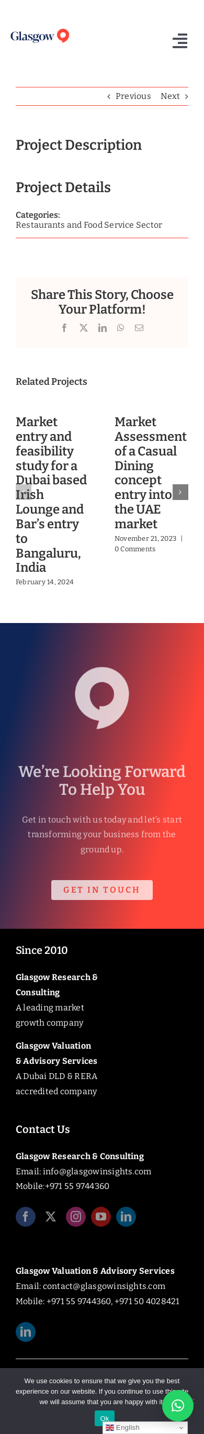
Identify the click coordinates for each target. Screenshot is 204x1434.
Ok (104, 1418)
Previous (133, 96)
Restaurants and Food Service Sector (89, 225)
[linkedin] (126, 1219)
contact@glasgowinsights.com (104, 1286)
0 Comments (135, 549)
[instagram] (76, 1219)
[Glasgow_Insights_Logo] (39, 30)
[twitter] (51, 1219)
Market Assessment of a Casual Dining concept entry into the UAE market (151, 473)
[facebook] (26, 1219)
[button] (23, 492)
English (123, 1428)
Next (170, 96)
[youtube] (101, 1219)
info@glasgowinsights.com (97, 1171)
